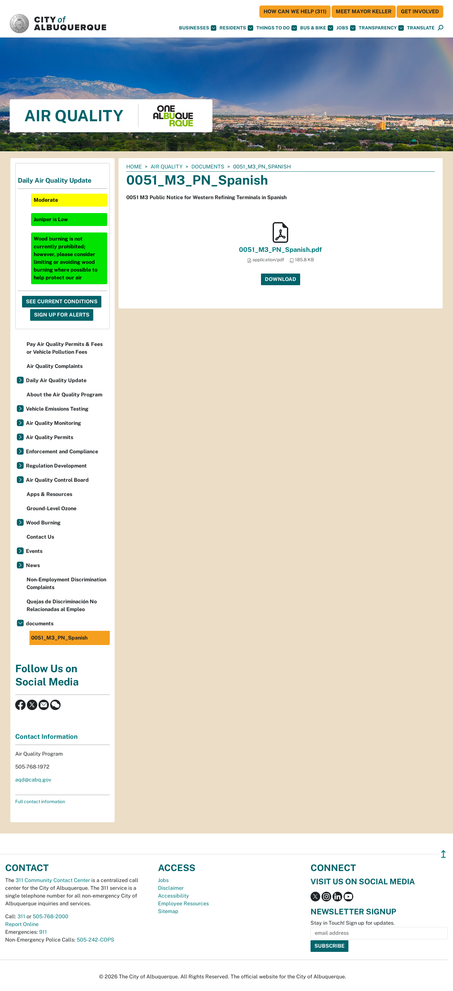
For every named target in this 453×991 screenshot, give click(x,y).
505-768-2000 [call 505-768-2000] (50, 916)
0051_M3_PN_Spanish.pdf (280, 249)
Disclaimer (171, 888)
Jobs (346, 28)
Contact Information (46, 736)
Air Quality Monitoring (53, 423)
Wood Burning (43, 523)
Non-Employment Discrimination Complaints (66, 583)
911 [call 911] (43, 932)
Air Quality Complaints (55, 366)
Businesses (197, 28)
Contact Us (40, 537)
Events (34, 551)
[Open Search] (440, 28)
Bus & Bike (316, 28)
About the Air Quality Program (64, 395)
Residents (236, 28)
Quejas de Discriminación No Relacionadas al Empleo (62, 605)
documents (207, 167)
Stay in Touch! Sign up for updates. (353, 923)
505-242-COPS (95, 940)
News (33, 565)
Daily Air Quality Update (56, 380)
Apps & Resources (49, 494)
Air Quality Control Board (57, 480)
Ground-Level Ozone (51, 508)
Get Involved (420, 11)
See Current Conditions (61, 301)
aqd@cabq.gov (33, 780)
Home (134, 167)
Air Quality (167, 167)
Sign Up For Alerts (61, 315)
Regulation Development (56, 466)
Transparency (381, 28)
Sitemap (168, 911)
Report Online (22, 924)
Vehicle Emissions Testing (57, 409)
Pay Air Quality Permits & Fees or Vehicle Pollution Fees (65, 348)
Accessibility (173, 896)
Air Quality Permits (49, 437)
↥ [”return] (443, 854)
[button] (421, 28)
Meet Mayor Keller (363, 11)
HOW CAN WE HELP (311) (295, 11)
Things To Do (276, 28)
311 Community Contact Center (53, 880)
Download (280, 279)
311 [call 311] (21, 916)
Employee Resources (183, 903)
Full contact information (40, 801)
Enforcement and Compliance (62, 451)
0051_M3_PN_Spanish (59, 638)
